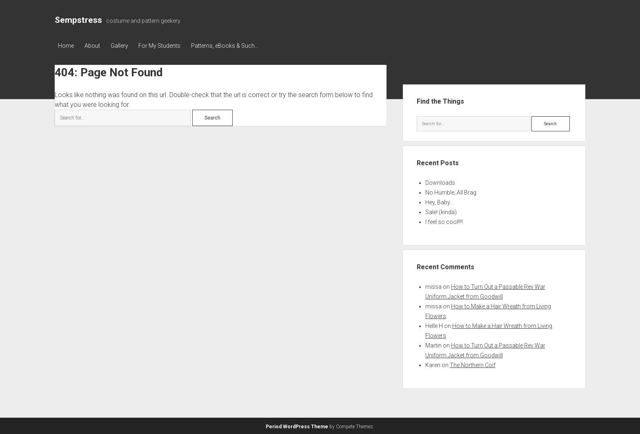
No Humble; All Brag (450, 191)
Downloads (440, 182)
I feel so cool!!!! (444, 221)
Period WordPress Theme (297, 426)
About (94, 45)
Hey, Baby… (439, 201)
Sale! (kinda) (441, 211)
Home (66, 45)
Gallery (122, 45)
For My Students (165, 45)
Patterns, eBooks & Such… (231, 45)
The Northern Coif (473, 364)
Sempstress (78, 20)
